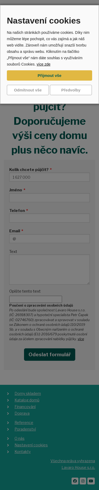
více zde (43, 64)
